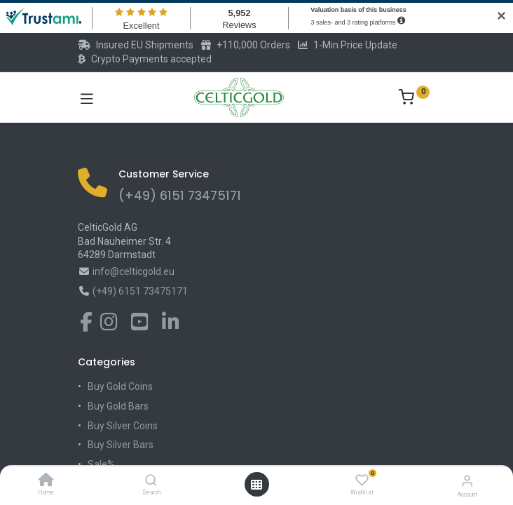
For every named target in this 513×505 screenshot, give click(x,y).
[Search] (151, 481)
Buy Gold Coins (120, 386)
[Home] (46, 481)
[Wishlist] (362, 480)
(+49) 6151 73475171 (179, 195)
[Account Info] (467, 481)
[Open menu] (256, 484)
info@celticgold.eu (134, 271)
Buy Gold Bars (118, 406)
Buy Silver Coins (123, 425)
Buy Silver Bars (120, 444)
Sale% (101, 464)
